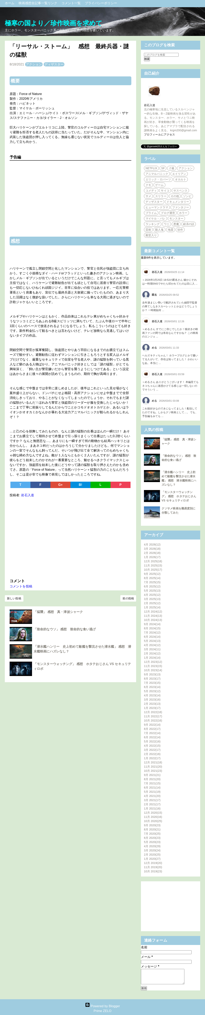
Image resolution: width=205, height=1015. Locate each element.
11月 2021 (153, 766)
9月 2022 (152, 724)
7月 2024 (152, 632)
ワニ (166, 224)
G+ (60, 484)
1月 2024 (152, 657)
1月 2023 (152, 708)
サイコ (165, 190)
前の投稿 (128, 598)
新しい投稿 (14, 598)
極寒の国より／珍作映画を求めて (53, 23)
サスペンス (180, 190)
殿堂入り (151, 235)
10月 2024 (153, 620)
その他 (175, 196)
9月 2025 (152, 573)
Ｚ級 (171, 168)
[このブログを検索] (161, 55)
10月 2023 (153, 670)
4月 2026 (152, 544)
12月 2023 (153, 661)
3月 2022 (152, 749)
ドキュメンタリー (178, 201)
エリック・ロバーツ (158, 179)
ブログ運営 (168, 212)
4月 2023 (152, 695)
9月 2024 (152, 624)
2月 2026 (152, 552)
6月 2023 (152, 687)
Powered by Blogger (102, 1006)
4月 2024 (152, 645)
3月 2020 (152, 850)
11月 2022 (153, 716)
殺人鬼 (159, 229)
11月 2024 (153, 615)
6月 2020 (152, 837)
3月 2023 (152, 699)
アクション (34, 64)
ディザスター (54, 64)
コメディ (151, 190)
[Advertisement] (70, 537)
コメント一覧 (71, 3)
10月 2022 (153, 720)
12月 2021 (153, 762)
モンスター (176, 218)
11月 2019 (153, 867)
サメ (148, 196)
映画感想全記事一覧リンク (38, 3)
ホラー (183, 212)
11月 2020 (153, 816)
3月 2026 (152, 548)
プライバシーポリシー (101, 3)
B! (80, 484)
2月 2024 (152, 653)
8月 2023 (152, 678)
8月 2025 (152, 578)
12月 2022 (153, 712)
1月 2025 (152, 607)
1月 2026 (152, 557)
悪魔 (176, 224)
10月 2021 (153, 770)
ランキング (153, 224)
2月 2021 (152, 804)
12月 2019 (153, 863)
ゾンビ (187, 196)
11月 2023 (153, 666)
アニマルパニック (157, 173)
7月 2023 (152, 682)
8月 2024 (152, 628)
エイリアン (179, 173)
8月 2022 (152, 728)
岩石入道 (149, 105)
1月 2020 (152, 858)
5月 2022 (152, 741)
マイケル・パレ (155, 218)
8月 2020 (152, 829)
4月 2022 (152, 745)
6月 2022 (152, 737)
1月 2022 (152, 758)
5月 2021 (152, 791)
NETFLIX (151, 168)
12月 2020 (153, 812)
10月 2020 (153, 821)
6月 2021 (152, 787)
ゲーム (159, 185)
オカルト (180, 179)
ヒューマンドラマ (157, 207)
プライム (151, 212)
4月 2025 (152, 594)
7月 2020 (152, 833)
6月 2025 (152, 586)
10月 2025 (153, 569)
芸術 (148, 229)
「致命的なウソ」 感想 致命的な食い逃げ (65, 629)
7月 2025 (152, 582)
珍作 (180, 229)
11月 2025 (153, 565)
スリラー (160, 196)
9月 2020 (152, 825)
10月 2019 (153, 871)
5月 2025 (152, 590)
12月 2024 (153, 611)
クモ (148, 185)
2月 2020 (152, 854)
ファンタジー (180, 207)
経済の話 (188, 224)
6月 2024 (152, 636)
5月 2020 (152, 842)
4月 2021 (152, 796)
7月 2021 (152, 783)
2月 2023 (152, 703)
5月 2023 (152, 691)
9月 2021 (152, 775)
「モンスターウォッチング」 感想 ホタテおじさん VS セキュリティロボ (179, 496)
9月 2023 (152, 674)
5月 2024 (152, 640)
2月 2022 (152, 754)
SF (163, 168)
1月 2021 (152, 808)
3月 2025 (152, 599)
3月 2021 (152, 800)
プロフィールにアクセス (159, 134)
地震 (170, 229)
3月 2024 (152, 649)
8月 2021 (152, 779)
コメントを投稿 (21, 586)
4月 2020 (152, 846)
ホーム (10, 3)
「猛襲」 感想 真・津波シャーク (58, 612)
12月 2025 (153, 561)
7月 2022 (152, 733)
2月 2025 (152, 603)
